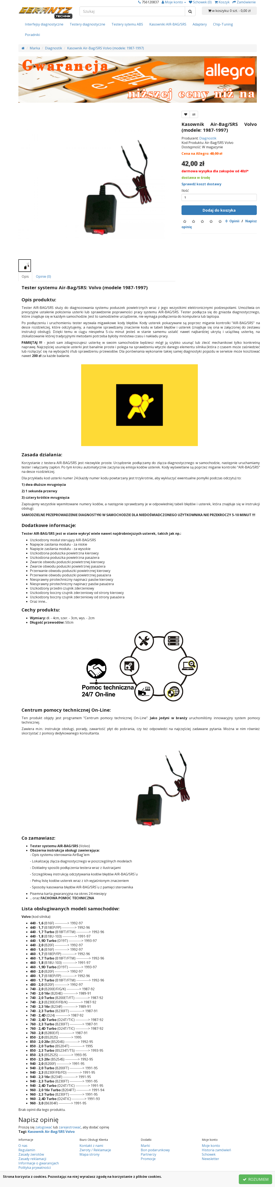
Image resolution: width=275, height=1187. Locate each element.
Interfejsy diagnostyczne (44, 24)
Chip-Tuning (223, 24)
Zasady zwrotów (31, 1154)
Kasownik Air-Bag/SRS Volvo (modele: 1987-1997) (105, 48)
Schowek (209, 1154)
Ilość (185, 190)
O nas (22, 1145)
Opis (25, 276)
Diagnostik (53, 48)
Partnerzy (148, 1154)
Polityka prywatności (34, 1167)
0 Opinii (232, 221)
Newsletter (210, 1158)
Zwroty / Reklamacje (95, 1150)
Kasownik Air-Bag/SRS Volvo (51, 1131)
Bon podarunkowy (155, 1150)
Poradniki (32, 34)
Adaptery (200, 24)
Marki (145, 1145)
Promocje (148, 1158)
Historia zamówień (216, 1150)
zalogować (43, 1127)
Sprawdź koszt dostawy (201, 184)
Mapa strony (89, 1154)
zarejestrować (70, 1127)
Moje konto (211, 1145)
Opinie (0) (43, 276)
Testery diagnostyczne (87, 24)
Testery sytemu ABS (127, 24)
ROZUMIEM (255, 1179)
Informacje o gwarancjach (38, 1163)
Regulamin (26, 1150)
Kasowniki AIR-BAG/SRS (167, 24)
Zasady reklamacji (32, 1158)
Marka (35, 48)
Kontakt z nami (91, 1145)
